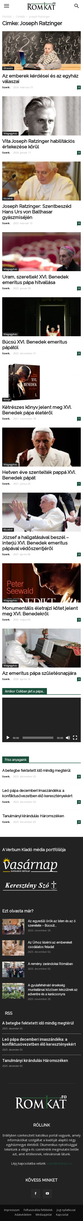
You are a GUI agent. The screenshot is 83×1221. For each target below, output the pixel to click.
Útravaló (8, 68)
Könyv (7, 399)
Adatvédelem (23, 1215)
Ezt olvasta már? (17, 911)
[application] (41, 720)
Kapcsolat (62, 1215)
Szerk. (6, 87)
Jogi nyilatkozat (66, 1210)
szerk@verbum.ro (59, 1163)
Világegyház (10, 133)
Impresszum (11, 1210)
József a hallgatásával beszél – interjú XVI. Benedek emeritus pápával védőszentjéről (35, 543)
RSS (8, 1013)
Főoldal (7, 16)
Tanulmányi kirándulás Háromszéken (33, 816)
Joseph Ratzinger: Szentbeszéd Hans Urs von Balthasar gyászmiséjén (36, 211)
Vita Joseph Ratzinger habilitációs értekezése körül (38, 144)
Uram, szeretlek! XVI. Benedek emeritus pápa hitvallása (35, 279)
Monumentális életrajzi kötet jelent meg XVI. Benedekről (40, 611)
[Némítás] (68, 737)
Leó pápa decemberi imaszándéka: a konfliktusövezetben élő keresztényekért (39, 1042)
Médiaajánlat (44, 1215)
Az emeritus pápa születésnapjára (39, 673)
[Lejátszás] (8, 737)
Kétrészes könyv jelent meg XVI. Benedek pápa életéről (37, 410)
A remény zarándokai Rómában (50, 964)
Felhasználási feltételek (38, 1210)
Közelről (8, 198)
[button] (77, 6)
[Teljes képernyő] (75, 737)
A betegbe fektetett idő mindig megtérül (36, 770)
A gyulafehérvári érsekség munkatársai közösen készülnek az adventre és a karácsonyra (52, 989)
